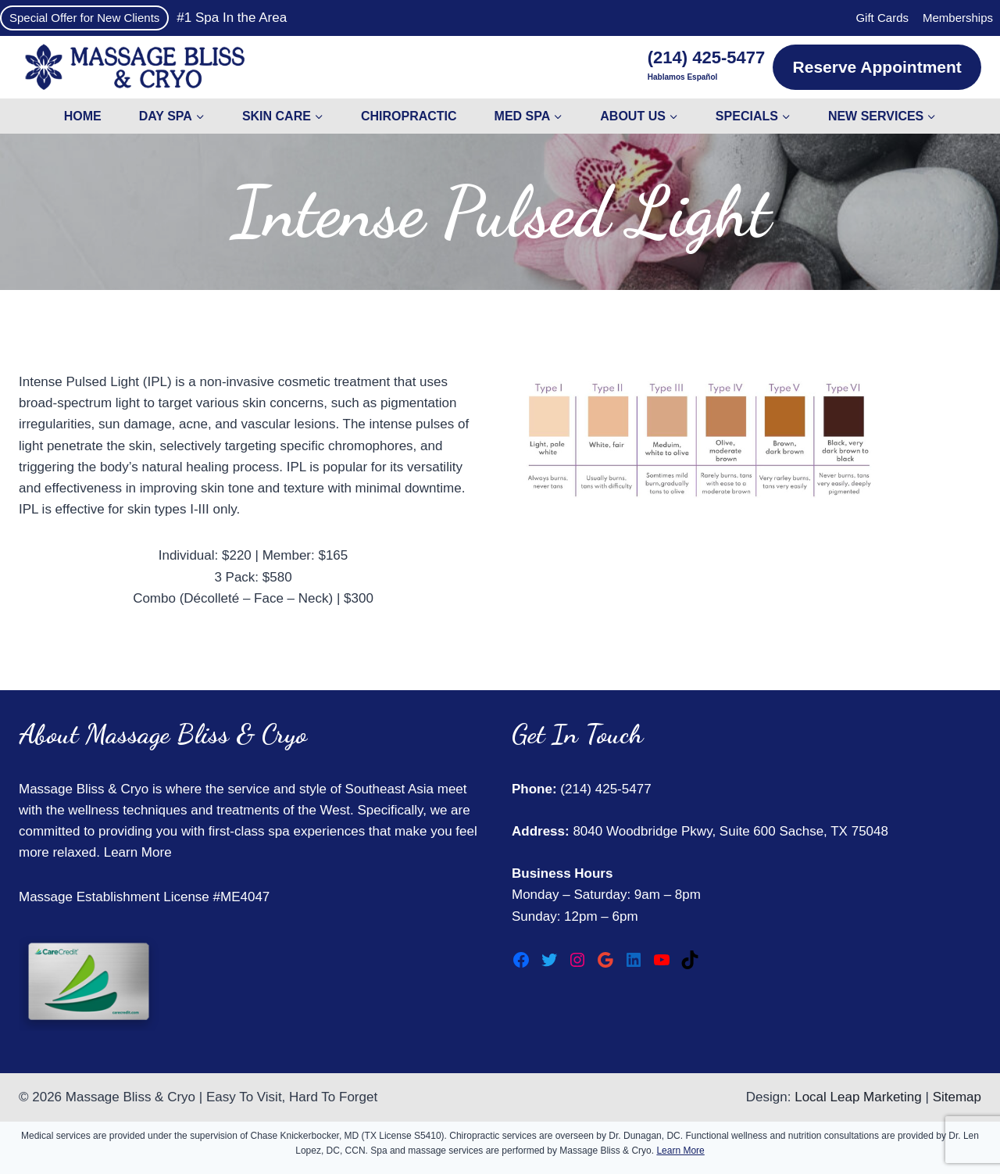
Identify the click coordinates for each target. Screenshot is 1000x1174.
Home (83, 116)
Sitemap (957, 1097)
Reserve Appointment (877, 67)
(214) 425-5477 (604, 789)
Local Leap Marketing (858, 1097)
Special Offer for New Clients (84, 17)
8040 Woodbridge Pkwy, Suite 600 (673, 831)
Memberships (958, 17)
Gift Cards (882, 17)
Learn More (138, 852)
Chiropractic (409, 116)
